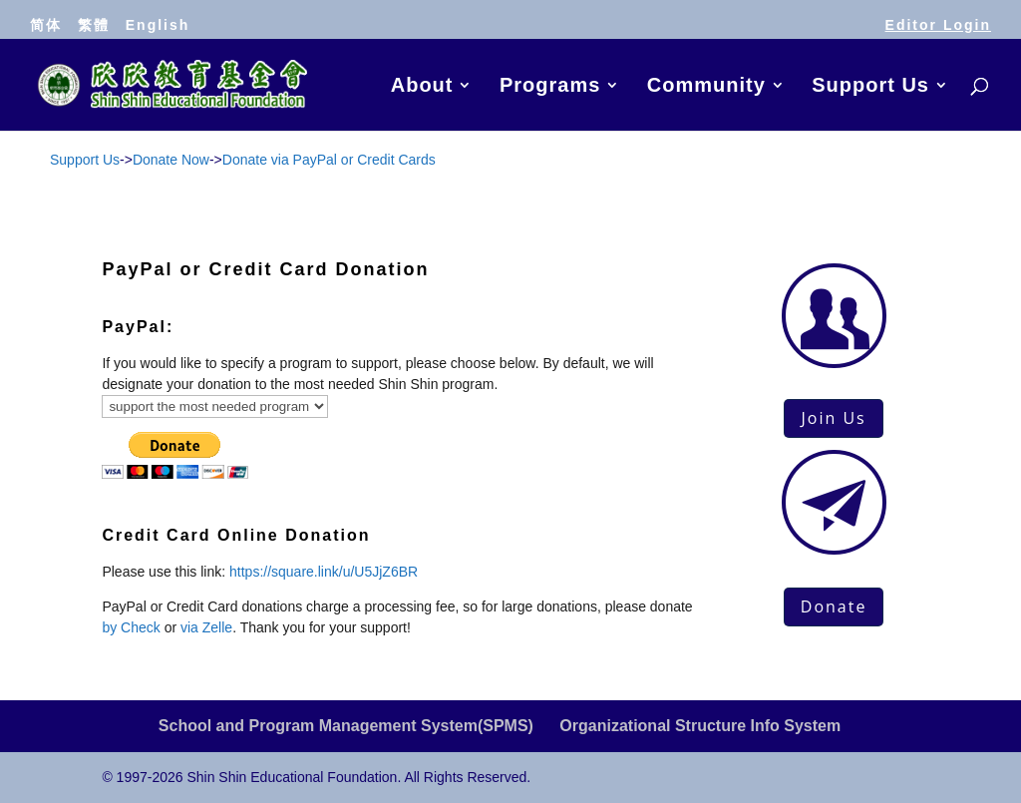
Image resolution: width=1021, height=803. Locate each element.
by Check (131, 627)
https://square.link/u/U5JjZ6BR (323, 572)
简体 (46, 25)
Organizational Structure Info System (700, 725)
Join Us (833, 418)
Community (706, 87)
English (158, 25)
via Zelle (206, 627)
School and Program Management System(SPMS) (346, 725)
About (422, 87)
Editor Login (938, 25)
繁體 (94, 25)
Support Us (870, 87)
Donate (834, 606)
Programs (550, 87)
